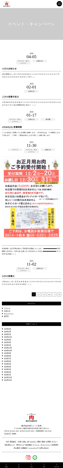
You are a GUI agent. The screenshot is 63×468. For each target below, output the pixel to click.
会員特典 (54, 445)
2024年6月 (7, 361)
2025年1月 (7, 345)
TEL (19, 465)
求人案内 (17, 448)
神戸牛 (6, 316)
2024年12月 (8, 347)
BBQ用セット (9, 445)
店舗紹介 (24, 448)
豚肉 (39, 441)
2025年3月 (7, 342)
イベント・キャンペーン (23, 62)
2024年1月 (7, 374)
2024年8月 (7, 356)
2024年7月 (7, 358)
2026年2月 (7, 331)
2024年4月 (7, 366)
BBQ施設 (28, 445)
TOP (7, 441)
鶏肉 (43, 441)
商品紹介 (13, 441)
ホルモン (33, 441)
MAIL (31, 465)
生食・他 (25, 441)
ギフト (54, 441)
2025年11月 (8, 337)
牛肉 (19, 441)
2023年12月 (8, 377)
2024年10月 (8, 350)
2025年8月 (7, 339)
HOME (6, 465)
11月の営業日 (8, 276)
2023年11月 (8, 380)
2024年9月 (7, 353)
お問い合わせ (44, 448)
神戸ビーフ (20, 445)
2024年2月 (7, 372)
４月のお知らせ (9, 69)
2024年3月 (7, 369)
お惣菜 (48, 441)
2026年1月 (7, 334)
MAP (44, 465)
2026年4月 (7, 329)
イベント (15, 150)
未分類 (48, 119)
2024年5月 (7, 364)
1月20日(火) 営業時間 (12, 127)
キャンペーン (9, 313)
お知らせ (40, 61)
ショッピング (33, 448)
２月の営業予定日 (10, 97)
